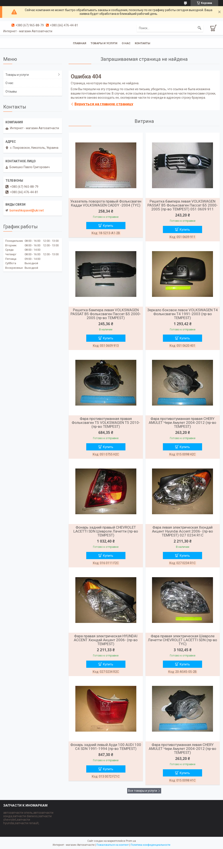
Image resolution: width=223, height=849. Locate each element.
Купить (108, 225)
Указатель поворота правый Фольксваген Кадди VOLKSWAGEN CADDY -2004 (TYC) (105, 203)
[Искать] (199, 28)
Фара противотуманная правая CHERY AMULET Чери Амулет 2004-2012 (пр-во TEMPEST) (182, 422)
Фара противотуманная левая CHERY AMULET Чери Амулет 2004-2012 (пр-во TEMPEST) (182, 748)
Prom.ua (131, 840)
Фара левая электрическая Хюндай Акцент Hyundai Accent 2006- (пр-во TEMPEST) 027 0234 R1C (182, 531)
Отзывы (11, 91)
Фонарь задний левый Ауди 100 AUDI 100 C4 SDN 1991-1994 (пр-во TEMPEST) (105, 747)
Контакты (142, 43)
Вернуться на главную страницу (103, 104)
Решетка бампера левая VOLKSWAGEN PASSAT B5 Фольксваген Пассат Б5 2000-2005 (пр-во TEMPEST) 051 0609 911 (182, 205)
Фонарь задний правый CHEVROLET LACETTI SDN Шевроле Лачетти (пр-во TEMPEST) (105, 531)
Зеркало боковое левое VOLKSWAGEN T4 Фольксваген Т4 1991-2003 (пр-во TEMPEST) (182, 314)
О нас (126, 43)
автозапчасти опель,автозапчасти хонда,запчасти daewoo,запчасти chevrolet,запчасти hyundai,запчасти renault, (28, 818)
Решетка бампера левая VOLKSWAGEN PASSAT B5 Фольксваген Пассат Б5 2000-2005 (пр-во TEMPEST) (106, 314)
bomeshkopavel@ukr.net (27, 210)
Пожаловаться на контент (112, 844)
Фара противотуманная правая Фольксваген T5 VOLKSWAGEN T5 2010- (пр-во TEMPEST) (106, 422)
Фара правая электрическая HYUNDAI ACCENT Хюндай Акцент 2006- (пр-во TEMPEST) (106, 640)
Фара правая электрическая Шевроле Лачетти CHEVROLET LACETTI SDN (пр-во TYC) (182, 640)
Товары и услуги (104, 43)
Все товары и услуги (142, 790)
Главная (79, 43)
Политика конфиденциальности (150, 844)
